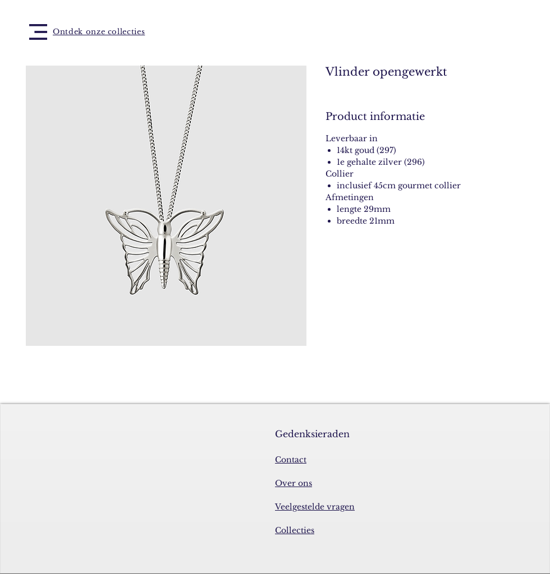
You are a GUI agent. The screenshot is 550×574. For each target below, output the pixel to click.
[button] (38, 32)
